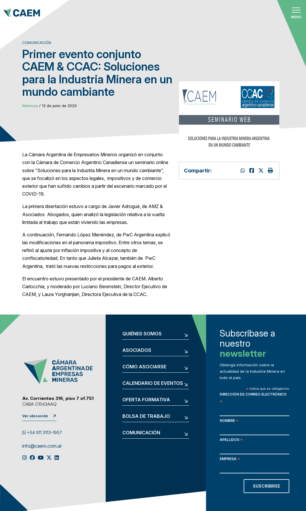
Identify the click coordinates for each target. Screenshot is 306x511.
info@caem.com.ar (42, 446)
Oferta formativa (146, 399)
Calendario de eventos (152, 383)
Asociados (136, 350)
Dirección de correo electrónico (253, 398)
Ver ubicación (35, 416)
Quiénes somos (142, 334)
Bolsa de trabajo (146, 416)
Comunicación (141, 432)
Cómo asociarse (144, 367)
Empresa (230, 459)
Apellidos (231, 440)
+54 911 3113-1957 (42, 432)
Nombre (229, 421)
